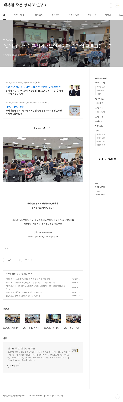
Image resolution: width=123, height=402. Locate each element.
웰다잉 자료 (101, 145)
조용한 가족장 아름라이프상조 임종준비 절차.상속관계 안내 (34, 86)
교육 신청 (92, 15)
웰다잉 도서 (101, 134)
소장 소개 (100, 90)
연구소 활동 (11, 274)
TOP (117, 396)
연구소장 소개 (20, 15)
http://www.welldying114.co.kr (20, 83)
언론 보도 (99, 125)
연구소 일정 (74, 15)
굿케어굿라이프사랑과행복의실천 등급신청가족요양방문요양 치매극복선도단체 (34, 112)
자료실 (98, 130)
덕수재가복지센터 (15, 106)
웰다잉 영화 (101, 138)
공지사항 (98, 121)
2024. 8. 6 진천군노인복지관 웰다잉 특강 (22, 292)
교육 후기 (55, 15)
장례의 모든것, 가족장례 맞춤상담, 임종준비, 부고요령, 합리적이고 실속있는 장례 (34, 92)
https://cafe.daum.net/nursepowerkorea (25, 102)
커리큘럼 (39, 15)
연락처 (108, 15)
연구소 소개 (100, 83)
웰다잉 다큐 (101, 141)
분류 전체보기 (101, 78)
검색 (111, 5)
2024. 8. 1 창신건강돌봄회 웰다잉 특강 (22, 295)
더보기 (6, 248)
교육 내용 (99, 103)
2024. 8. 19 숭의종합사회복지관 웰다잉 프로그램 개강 (28, 279)
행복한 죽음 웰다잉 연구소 (25, 5)
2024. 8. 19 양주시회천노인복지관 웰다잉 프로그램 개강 (29, 282)
